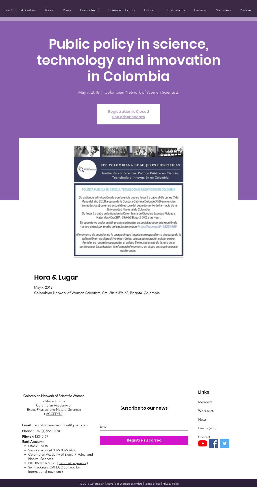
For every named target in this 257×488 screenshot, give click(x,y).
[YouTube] (202, 443)
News (202, 419)
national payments (72, 463)
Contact (204, 437)
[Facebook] (213, 443)
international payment (44, 471)
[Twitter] (224, 443)
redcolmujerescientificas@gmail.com (60, 425)
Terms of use (152, 483)
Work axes (205, 411)
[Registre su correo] (144, 440)
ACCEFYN (54, 414)
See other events (128, 116)
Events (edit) (207, 428)
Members (205, 402)
